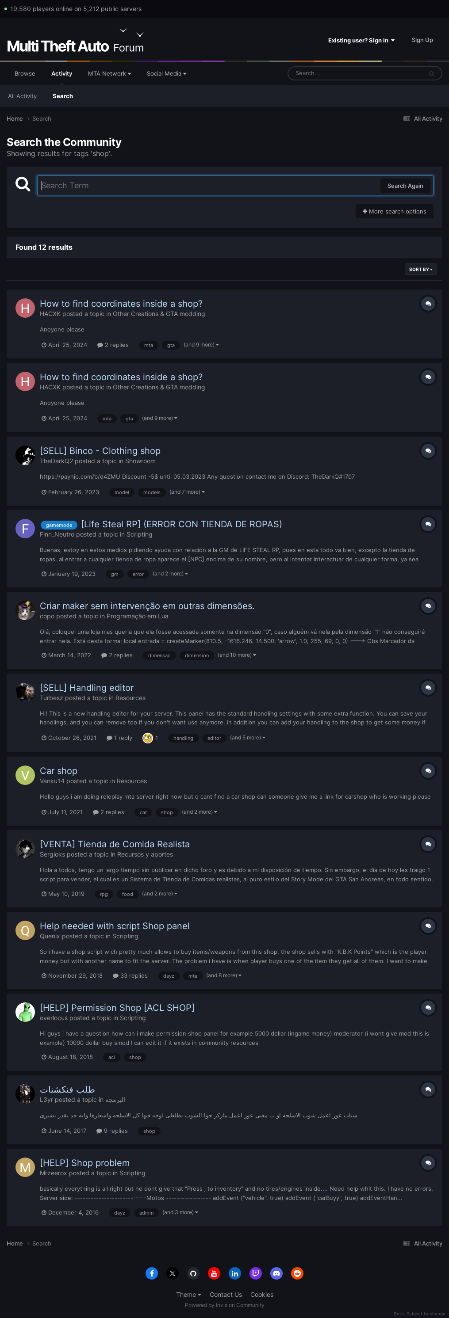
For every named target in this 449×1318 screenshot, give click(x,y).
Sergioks (52, 854)
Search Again (405, 185)
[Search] (331, 73)
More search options (394, 211)
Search (63, 95)
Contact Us (226, 1294)
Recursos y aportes (145, 854)
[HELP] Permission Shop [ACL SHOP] (117, 1007)
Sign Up (422, 39)
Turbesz (51, 697)
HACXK (50, 313)
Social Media (166, 73)
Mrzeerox (53, 1173)
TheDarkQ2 (56, 461)
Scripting (140, 534)
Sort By (421, 269)
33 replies (130, 975)
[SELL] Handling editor (87, 687)
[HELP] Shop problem (85, 1163)
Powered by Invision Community (225, 1305)
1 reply (119, 737)
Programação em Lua (138, 616)
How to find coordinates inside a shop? (121, 303)
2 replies (113, 344)
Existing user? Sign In (361, 40)
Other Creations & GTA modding (159, 313)
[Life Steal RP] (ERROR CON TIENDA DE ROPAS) (181, 524)
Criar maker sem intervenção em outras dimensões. (147, 606)
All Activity (22, 95)
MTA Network (109, 73)
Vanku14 (52, 781)
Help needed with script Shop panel (115, 926)
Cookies (261, 1294)
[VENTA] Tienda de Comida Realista (115, 844)
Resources (130, 697)
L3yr (46, 1099)
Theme (188, 1294)
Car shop (58, 771)
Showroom (140, 461)
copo (47, 616)
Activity (61, 77)
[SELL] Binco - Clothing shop (100, 451)
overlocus (54, 1017)
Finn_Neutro (57, 534)
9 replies (112, 1130)
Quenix (50, 936)
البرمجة (115, 1099)
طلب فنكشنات (67, 1089)
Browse (25, 73)
